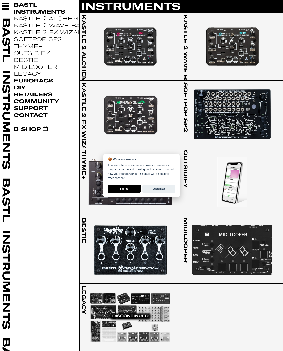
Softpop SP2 (38, 39)
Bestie (26, 60)
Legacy (27, 73)
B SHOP (27, 129)
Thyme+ (28, 46)
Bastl (25, 4)
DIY (20, 87)
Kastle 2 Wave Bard (52, 25)
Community (36, 101)
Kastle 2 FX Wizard (51, 32)
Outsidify (32, 53)
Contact (31, 115)
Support (31, 108)
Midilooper (35, 66)
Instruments (39, 11)
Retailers (33, 94)
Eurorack (34, 80)
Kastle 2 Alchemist (51, 18)
